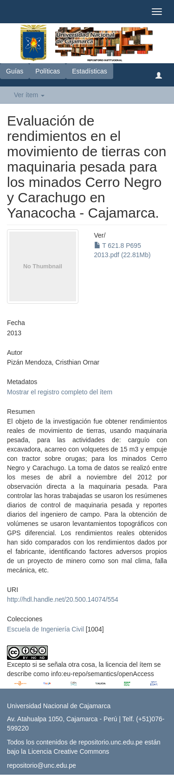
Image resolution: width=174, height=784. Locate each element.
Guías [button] (14, 71)
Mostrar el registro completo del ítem (59, 392)
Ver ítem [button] (29, 95)
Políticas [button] (47, 71)
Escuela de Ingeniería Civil (45, 629)
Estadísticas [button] (89, 71)
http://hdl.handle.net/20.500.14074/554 (62, 599)
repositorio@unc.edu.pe (41, 765)
